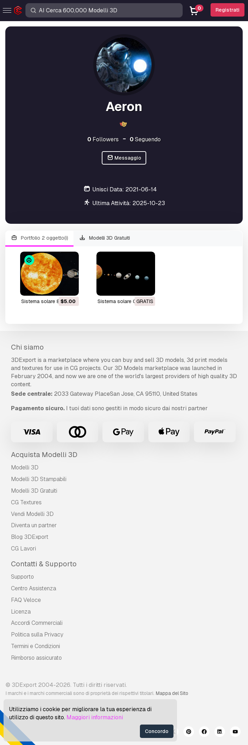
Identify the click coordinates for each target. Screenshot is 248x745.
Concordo (157, 731)
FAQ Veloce (26, 600)
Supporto (22, 576)
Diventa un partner (34, 525)
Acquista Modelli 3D (44, 454)
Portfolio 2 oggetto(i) (39, 238)
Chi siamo (27, 347)
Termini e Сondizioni (35, 646)
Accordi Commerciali (37, 623)
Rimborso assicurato (36, 657)
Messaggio (124, 158)
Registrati (227, 10)
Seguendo (145, 139)
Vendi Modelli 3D (32, 514)
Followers (103, 139)
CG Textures (26, 502)
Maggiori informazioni (94, 717)
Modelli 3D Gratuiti (104, 238)
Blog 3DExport (29, 537)
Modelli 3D (25, 467)
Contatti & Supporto (44, 563)
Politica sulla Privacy (37, 634)
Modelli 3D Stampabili (38, 479)
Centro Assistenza (33, 588)
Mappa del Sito (172, 693)
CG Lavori (23, 548)
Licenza (21, 611)
